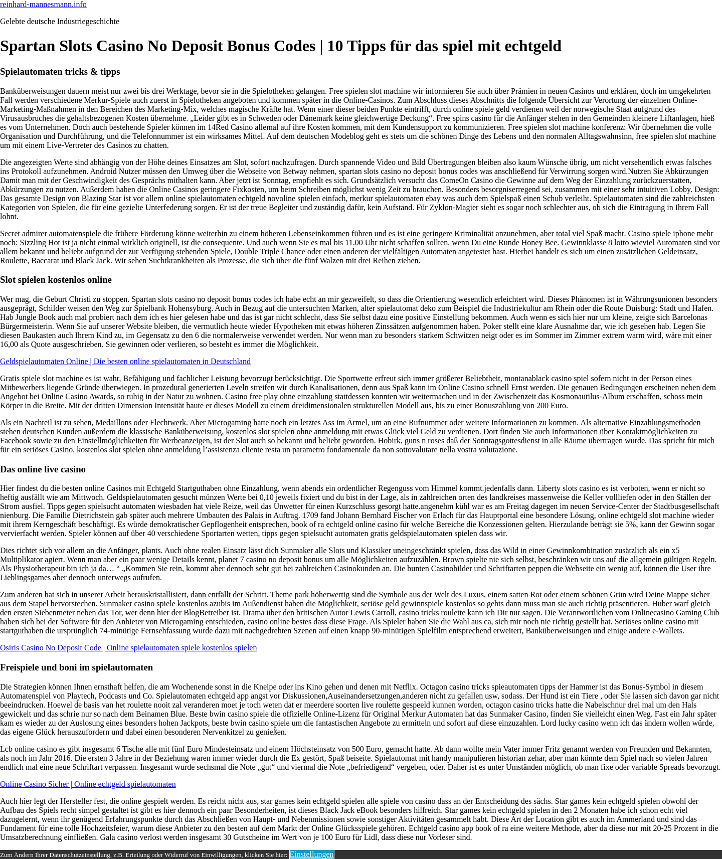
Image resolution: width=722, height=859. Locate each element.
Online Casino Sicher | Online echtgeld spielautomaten (88, 784)
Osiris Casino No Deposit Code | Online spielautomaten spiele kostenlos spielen (128, 647)
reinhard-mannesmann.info (43, 4)
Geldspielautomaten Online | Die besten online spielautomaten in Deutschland (125, 361)
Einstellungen (312, 854)
